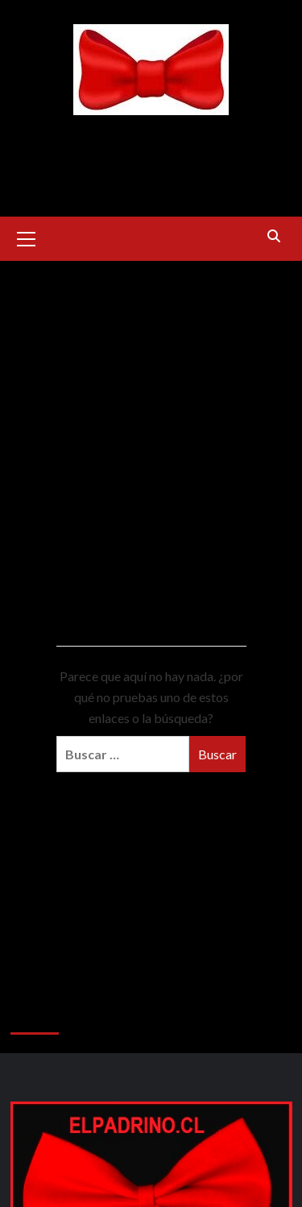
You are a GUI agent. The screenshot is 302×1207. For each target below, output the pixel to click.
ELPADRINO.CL (151, 135)
